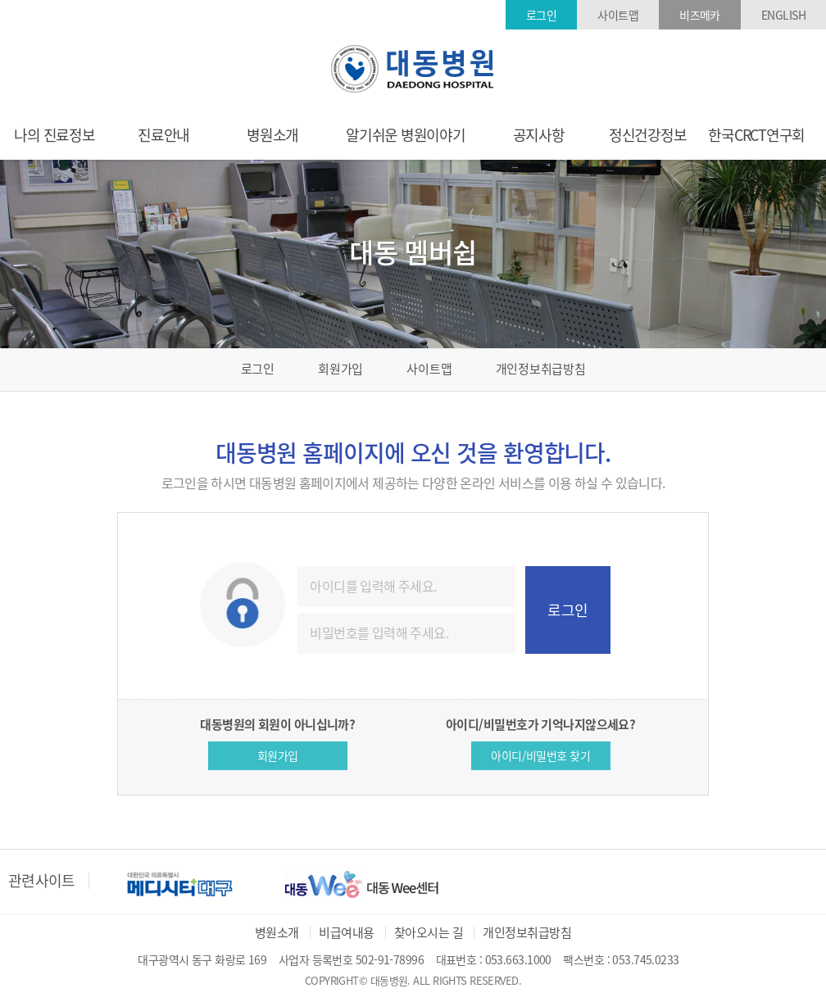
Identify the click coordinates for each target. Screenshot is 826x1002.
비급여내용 (346, 932)
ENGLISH (783, 15)
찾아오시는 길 (428, 932)
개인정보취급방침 (541, 369)
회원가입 (340, 369)
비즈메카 (699, 15)
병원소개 (277, 932)
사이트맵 (617, 15)
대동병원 (413, 69)
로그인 (541, 15)
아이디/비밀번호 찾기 (540, 755)
